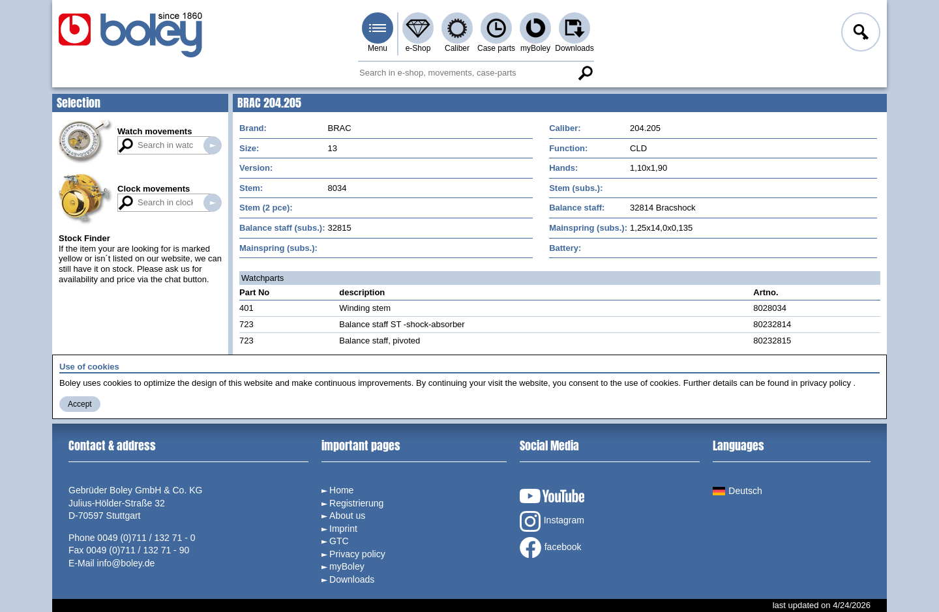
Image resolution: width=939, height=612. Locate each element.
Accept (80, 404)
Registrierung (356, 503)
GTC (339, 541)
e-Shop (418, 48)
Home (341, 490)
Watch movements (154, 131)
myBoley (535, 48)
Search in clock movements (212, 203)
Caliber (457, 48)
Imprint (343, 528)
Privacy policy (357, 554)
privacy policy (825, 383)
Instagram (552, 521)
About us (347, 515)
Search (585, 73)
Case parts (496, 48)
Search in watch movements (212, 145)
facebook (551, 547)
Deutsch (737, 491)
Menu (377, 48)
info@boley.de (126, 563)
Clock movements (153, 189)
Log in (859, 33)
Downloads (574, 48)
